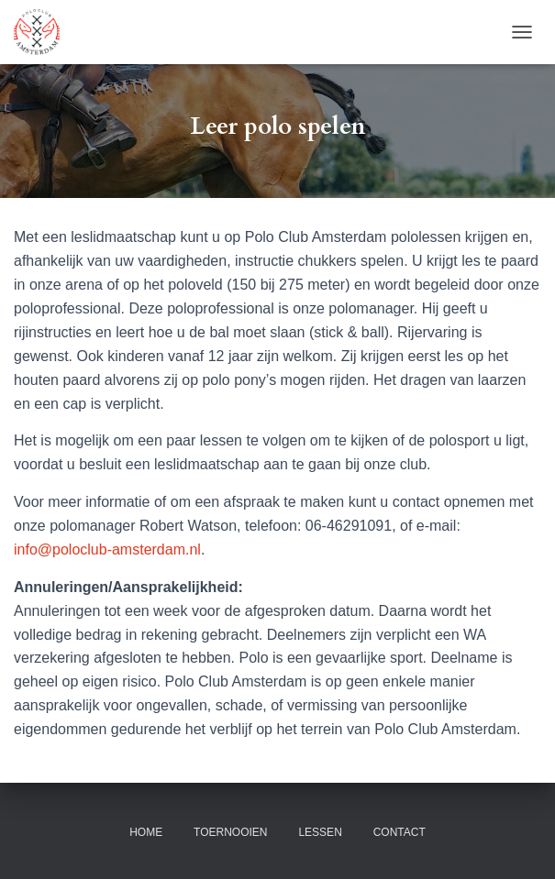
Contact (399, 832)
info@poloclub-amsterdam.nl (107, 549)
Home (145, 832)
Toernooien (230, 832)
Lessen (319, 832)
